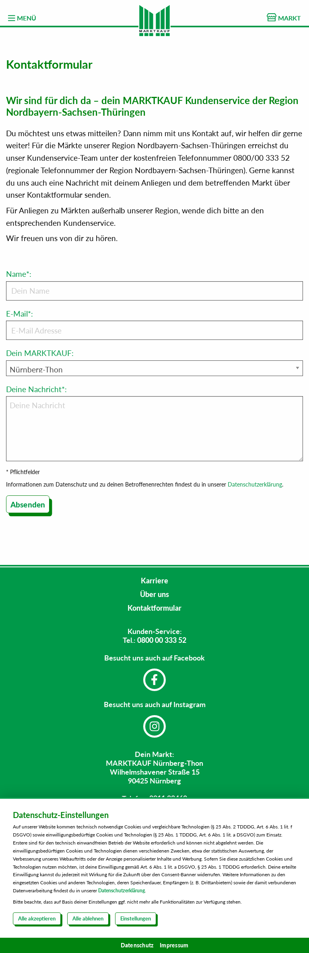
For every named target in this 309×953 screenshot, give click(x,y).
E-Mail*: (154, 324)
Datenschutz (137, 945)
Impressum (174, 945)
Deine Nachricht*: (154, 422)
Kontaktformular (154, 607)
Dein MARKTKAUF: (40, 353)
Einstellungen (135, 918)
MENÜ (22, 18)
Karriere (154, 580)
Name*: (154, 285)
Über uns (154, 594)
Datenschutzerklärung (255, 484)
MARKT (284, 17)
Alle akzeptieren (37, 918)
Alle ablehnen (87, 918)
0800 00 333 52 (161, 640)
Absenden (27, 504)
